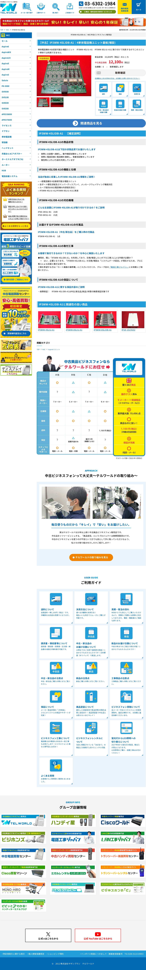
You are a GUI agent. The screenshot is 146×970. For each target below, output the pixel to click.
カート (139, 9)
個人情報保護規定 (36, 953)
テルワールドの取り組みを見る (91, 557)
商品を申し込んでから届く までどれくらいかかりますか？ (18, 209)
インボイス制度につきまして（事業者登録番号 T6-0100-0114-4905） (113, 953)
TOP (1, 30)
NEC (7, 30)
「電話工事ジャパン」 (119, 267)
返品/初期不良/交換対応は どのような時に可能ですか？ (18, 217)
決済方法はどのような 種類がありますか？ (16, 200)
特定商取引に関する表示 (14, 953)
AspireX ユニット (54, 349)
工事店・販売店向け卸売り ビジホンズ (98, 12)
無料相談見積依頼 (124, 9)
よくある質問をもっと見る (16, 226)
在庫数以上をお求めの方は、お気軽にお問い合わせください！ (117, 78)
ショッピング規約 (56, 953)
